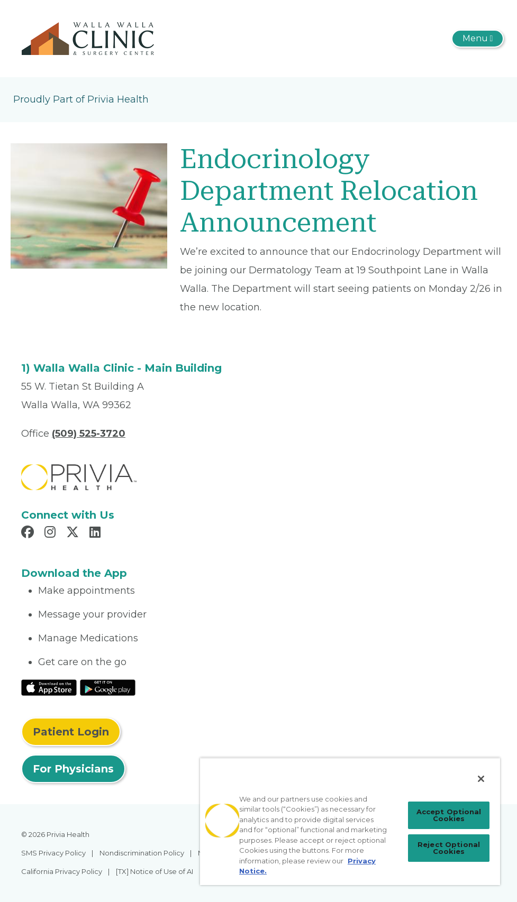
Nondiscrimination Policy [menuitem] (141, 853)
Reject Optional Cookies (449, 847)
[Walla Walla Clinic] (90, 38)
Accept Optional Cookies (449, 815)
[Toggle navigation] (477, 39)
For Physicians (73, 768)
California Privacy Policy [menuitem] (61, 871)
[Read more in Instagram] (51, 533)
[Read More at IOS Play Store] (49, 687)
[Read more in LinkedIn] (96, 533)
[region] (350, 821)
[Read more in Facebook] (29, 533)
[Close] (481, 778)
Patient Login (71, 731)
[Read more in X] (74, 533)
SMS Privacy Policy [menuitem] (53, 853)
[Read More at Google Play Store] (107, 687)
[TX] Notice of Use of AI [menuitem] (154, 871)
